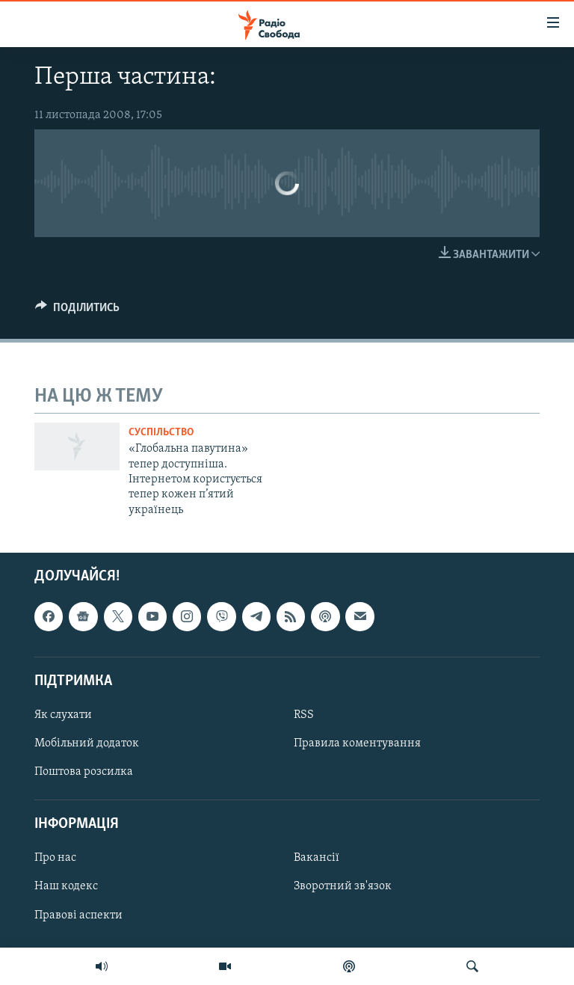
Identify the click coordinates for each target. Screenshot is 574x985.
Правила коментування (357, 743)
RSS (304, 715)
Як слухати (63, 715)
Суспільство (161, 432)
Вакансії (316, 859)
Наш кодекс (66, 887)
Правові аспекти (78, 915)
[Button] (77, 311)
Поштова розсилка (83, 772)
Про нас (55, 859)
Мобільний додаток (86, 743)
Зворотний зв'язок (343, 887)
